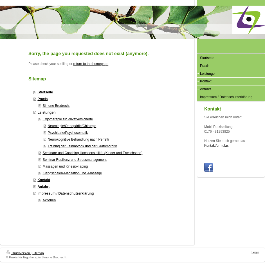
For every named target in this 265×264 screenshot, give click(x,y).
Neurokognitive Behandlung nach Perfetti (78, 139)
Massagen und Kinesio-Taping (65, 166)
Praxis (42, 99)
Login (255, 252)
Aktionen (49, 200)
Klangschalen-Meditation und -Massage (72, 173)
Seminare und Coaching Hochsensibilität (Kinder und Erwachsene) (92, 153)
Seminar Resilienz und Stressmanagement (74, 160)
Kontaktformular (216, 146)
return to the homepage (90, 64)
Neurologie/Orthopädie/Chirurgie (72, 126)
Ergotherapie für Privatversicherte (67, 119)
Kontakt (43, 180)
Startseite (45, 92)
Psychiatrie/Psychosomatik (68, 133)
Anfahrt (43, 187)
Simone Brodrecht (55, 106)
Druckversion (18, 253)
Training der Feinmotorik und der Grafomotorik (82, 146)
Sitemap (38, 253)
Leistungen (46, 112)
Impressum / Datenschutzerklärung (65, 193)
